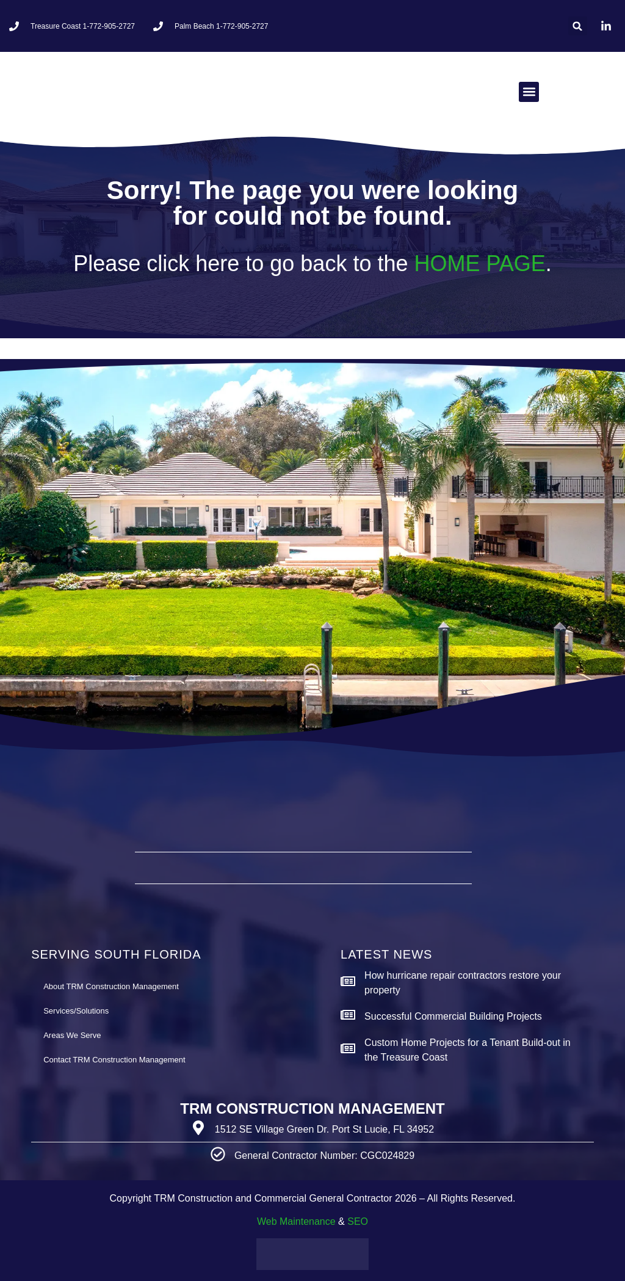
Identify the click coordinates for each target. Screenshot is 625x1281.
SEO (357, 1221)
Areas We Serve (72, 1035)
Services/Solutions (76, 1010)
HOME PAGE (479, 263)
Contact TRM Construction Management (114, 1059)
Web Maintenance (296, 1221)
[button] (577, 25)
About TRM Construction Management (111, 986)
